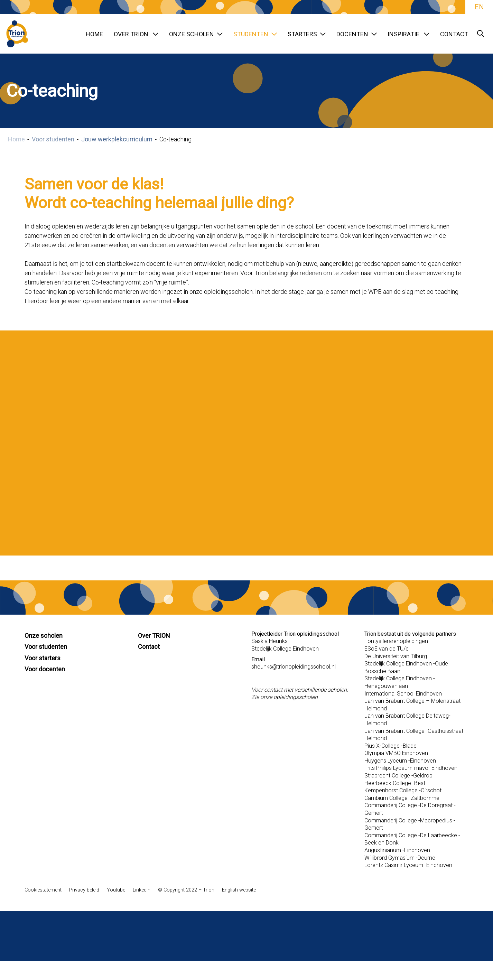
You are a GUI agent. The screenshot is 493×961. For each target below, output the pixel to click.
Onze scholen (196, 34)
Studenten (255, 34)
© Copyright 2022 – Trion (186, 890)
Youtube (116, 890)
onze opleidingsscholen (289, 697)
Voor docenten (45, 669)
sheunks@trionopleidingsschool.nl (293, 666)
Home (94, 34)
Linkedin (141, 890)
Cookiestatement (43, 890)
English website (239, 890)
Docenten (356, 34)
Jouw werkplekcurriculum (116, 139)
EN (479, 7)
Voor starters (43, 658)
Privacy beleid (84, 890)
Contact (454, 34)
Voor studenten (53, 139)
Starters (307, 34)
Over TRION (136, 34)
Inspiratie (408, 34)
